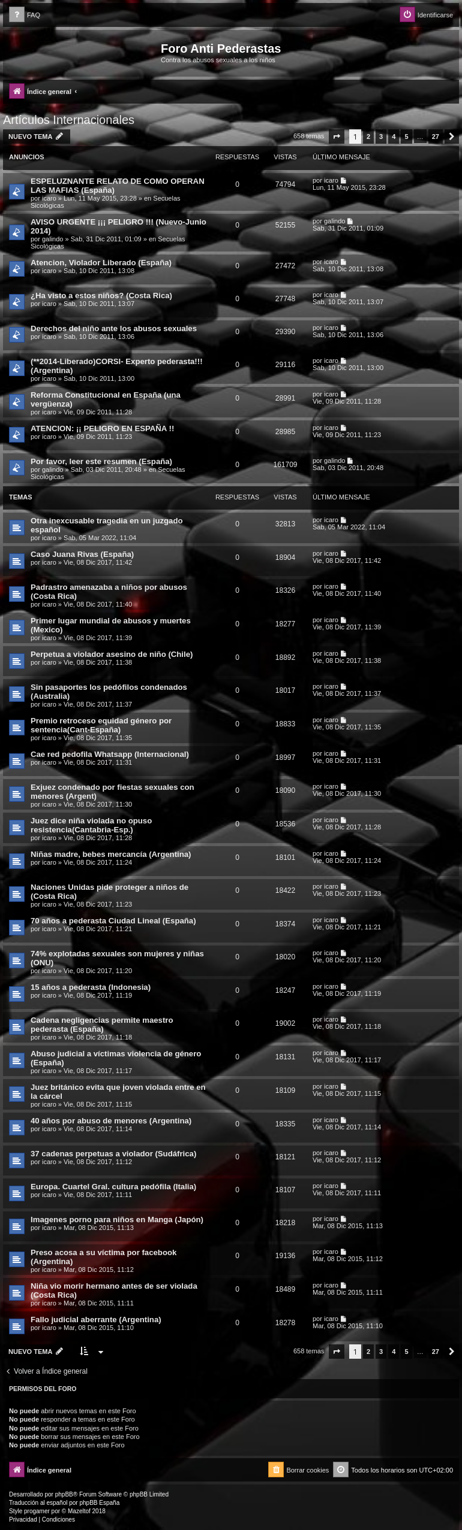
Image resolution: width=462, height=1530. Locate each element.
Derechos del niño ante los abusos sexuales (114, 328)
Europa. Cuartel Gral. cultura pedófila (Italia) (113, 1186)
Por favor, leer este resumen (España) (101, 461)
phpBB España (99, 1502)
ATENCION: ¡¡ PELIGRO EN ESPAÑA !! (102, 428)
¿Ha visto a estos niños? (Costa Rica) (101, 295)
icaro (49, 198)
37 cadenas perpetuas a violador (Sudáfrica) (113, 1153)
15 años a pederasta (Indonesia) (91, 987)
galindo (52, 239)
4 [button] (393, 136)
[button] (336, 136)
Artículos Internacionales (68, 119)
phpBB (64, 1494)
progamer (37, 1511)
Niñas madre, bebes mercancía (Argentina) (111, 854)
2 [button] (368, 136)
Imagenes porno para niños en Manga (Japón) (117, 1219)
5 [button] (406, 136)
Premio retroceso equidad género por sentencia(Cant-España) (101, 725)
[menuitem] (24, 15)
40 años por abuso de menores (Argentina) (111, 1120)
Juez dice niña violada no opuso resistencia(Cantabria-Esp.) (91, 825)
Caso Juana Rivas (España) (82, 554)
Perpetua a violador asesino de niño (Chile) (112, 654)
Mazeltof (79, 1511)
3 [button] (381, 136)
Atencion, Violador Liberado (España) (101, 262)
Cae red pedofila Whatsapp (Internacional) (110, 754)
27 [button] (435, 136)
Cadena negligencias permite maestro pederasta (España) (102, 1025)
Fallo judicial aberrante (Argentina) (96, 1319)
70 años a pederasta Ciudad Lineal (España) (113, 920)
